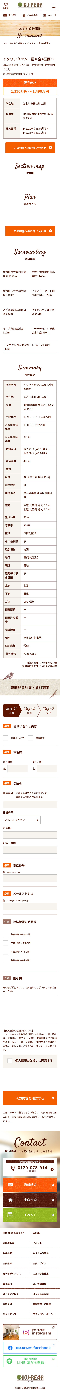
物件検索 (7, 1253)
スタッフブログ (11, 1293)
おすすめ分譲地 (16, 43)
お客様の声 (8, 1243)
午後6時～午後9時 (20, 960)
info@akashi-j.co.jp (22, 1116)
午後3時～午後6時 (20, 951)
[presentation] (30, 1079)
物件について (17, 738)
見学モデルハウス (12, 1273)
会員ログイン (39, 1263)
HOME (5, 43)
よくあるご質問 (41, 1293)
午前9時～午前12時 (20, 934)
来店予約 (30, 1199)
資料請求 (40, 738)
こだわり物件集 (41, 1273)
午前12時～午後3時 (20, 943)
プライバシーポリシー (34, 1045)
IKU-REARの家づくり (14, 1233)
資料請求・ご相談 (42, 1303)
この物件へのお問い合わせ (30, 148)
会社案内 (7, 1283)
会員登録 (7, 1263)
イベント (30, 1215)
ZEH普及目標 (39, 1283)
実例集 (36, 1233)
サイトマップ (9, 1314)
